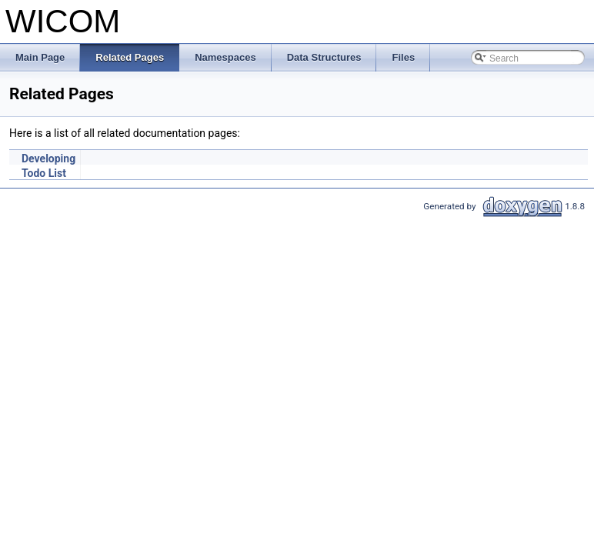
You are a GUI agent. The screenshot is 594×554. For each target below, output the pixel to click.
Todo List (44, 173)
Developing (48, 158)
